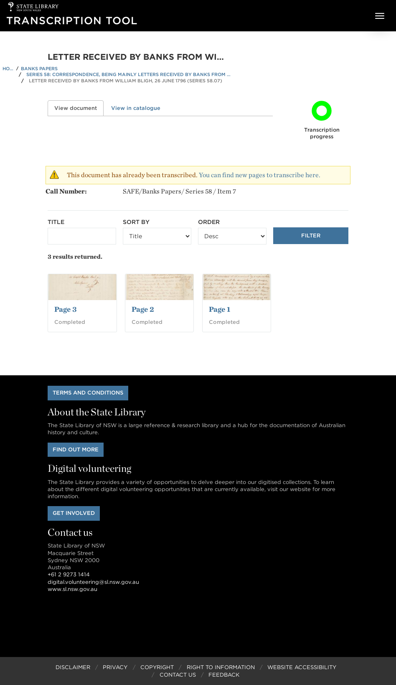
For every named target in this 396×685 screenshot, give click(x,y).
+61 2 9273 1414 (69, 574)
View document (79, 108)
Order (209, 222)
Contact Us (178, 675)
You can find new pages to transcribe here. (259, 175)
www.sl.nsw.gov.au (72, 589)
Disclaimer (73, 667)
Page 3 (65, 309)
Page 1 (219, 309)
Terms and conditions (88, 393)
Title (56, 222)
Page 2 (143, 309)
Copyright (157, 667)
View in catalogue (135, 108)
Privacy (115, 667)
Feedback (223, 675)
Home (8, 68)
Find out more (76, 449)
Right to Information (221, 667)
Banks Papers (39, 68)
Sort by (136, 222)
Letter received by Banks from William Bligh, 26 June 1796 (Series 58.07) (125, 81)
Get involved (74, 513)
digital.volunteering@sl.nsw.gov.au (93, 582)
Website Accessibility (301, 667)
